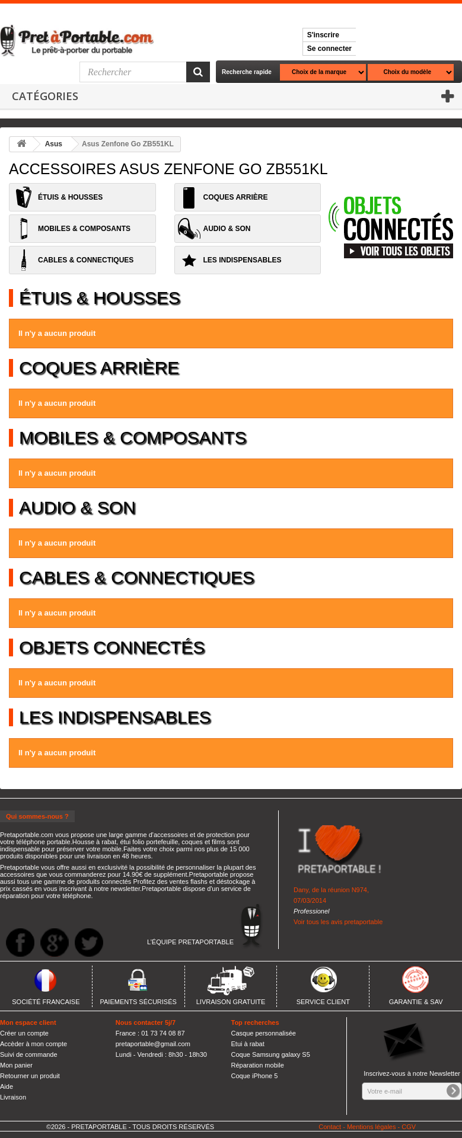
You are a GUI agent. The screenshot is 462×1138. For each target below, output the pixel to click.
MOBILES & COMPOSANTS (84, 229)
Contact (329, 1126)
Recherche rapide (247, 72)
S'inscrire (323, 35)
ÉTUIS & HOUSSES (70, 197)
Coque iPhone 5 (254, 1075)
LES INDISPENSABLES (242, 260)
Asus (53, 144)
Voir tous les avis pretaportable (338, 921)
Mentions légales (371, 1126)
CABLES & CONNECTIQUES (85, 260)
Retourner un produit (30, 1075)
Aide (6, 1086)
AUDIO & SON (227, 229)
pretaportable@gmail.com (153, 1043)
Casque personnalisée (263, 1033)
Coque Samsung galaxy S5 (270, 1054)
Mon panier (16, 1065)
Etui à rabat (248, 1043)
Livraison (13, 1097)
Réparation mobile (257, 1065)
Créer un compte (24, 1033)
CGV (409, 1126)
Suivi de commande (29, 1054)
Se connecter (329, 48)
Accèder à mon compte (33, 1043)
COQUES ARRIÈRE (235, 197)
